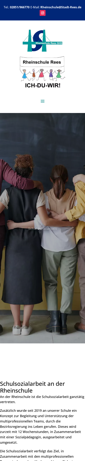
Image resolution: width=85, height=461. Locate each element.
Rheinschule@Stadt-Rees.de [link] (60, 7)
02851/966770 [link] (20, 7)
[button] (43, 13)
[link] (42, 50)
